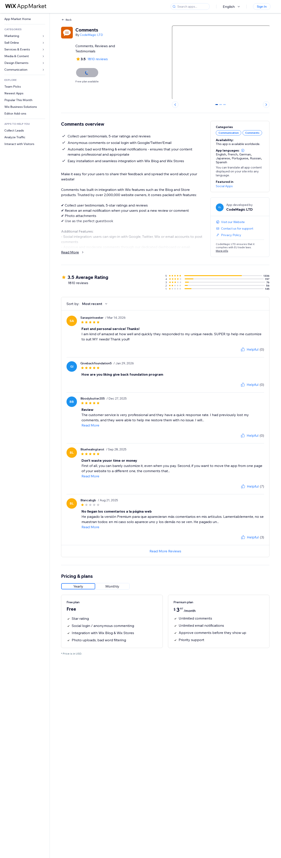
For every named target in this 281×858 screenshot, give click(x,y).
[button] (243, 150)
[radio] (78, 586)
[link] (25, 19)
